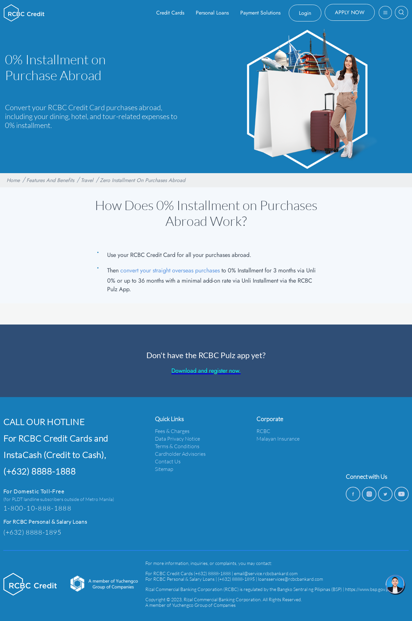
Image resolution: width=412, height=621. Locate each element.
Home (13, 180)
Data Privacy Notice (177, 438)
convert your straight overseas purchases (170, 270)
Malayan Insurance (278, 438)
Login (305, 13)
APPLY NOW (350, 12)
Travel (87, 180)
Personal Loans (212, 12)
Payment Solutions (260, 12)
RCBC (263, 431)
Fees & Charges (172, 431)
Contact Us (168, 461)
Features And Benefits (50, 180)
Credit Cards (170, 12)
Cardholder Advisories (180, 453)
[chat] (395, 585)
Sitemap (164, 469)
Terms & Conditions (177, 446)
